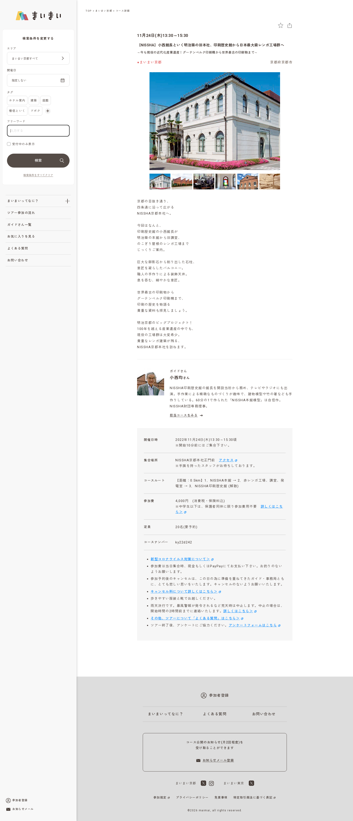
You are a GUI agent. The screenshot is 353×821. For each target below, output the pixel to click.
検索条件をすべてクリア (38, 175)
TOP (89, 10)
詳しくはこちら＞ (238, 611)
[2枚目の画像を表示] (182, 181)
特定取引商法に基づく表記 (253, 797)
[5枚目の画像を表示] (247, 181)
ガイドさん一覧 (19, 225)
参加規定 (160, 797)
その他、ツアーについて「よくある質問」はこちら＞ (195, 618)
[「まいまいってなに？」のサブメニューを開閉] (67, 201)
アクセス (226, 460)
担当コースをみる (187, 415)
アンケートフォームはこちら (253, 625)
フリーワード (16, 121)
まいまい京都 (103, 10)
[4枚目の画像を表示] (225, 181)
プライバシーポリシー (192, 797)
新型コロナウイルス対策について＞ (180, 559)
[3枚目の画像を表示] (203, 181)
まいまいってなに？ (23, 201)
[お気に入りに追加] (280, 25)
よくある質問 (17, 248)
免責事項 (221, 797)
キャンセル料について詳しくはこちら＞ (184, 592)
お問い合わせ (17, 260)
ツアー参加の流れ (21, 213)
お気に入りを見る (21, 236)
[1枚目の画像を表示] (159, 181)
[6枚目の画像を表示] (269, 181)
